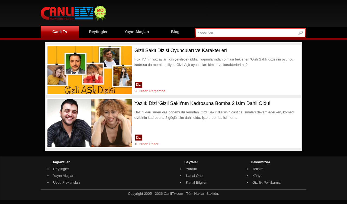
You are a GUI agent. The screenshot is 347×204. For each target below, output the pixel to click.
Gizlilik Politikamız (266, 182)
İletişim (257, 169)
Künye (257, 176)
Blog (175, 32)
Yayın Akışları (136, 32)
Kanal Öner (195, 176)
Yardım (191, 169)
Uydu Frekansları (66, 182)
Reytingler (98, 32)
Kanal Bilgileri (196, 182)
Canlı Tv (59, 32)
